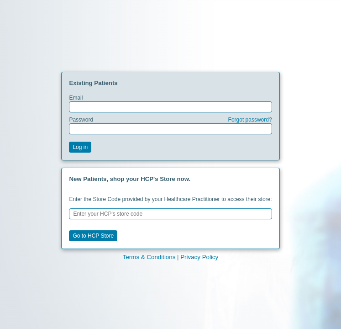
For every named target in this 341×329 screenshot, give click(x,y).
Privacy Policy (199, 257)
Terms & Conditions (149, 257)
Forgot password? (250, 120)
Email (170, 103)
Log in (80, 147)
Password (170, 125)
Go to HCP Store (93, 236)
